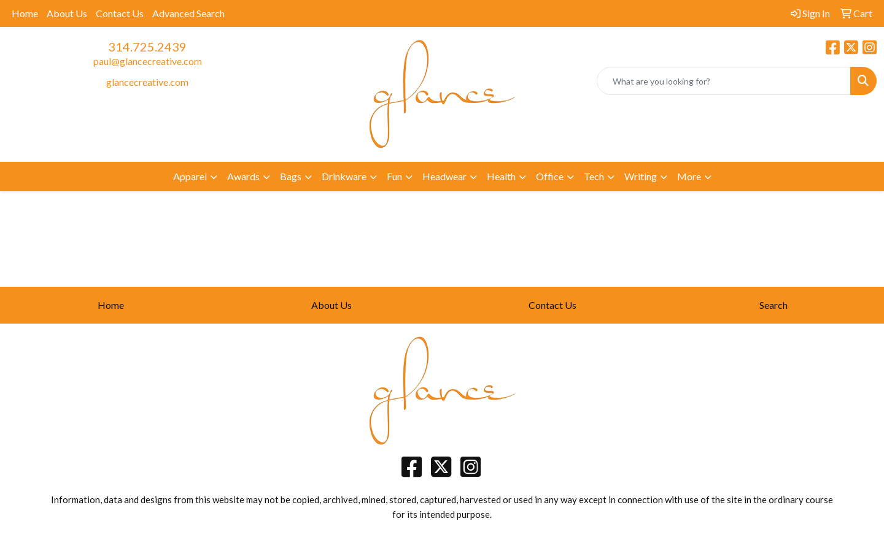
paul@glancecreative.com (147, 61)
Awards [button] (243, 176)
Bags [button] (290, 176)
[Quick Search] (724, 81)
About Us (67, 13)
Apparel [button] (190, 176)
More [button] (689, 176)
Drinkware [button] (344, 176)
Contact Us (120, 13)
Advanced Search (188, 13)
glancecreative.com (147, 82)
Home (25, 13)
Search (773, 305)
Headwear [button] (444, 176)
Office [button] (550, 176)
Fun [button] (394, 176)
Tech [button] (594, 176)
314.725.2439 (147, 46)
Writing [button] (640, 176)
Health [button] (501, 176)
